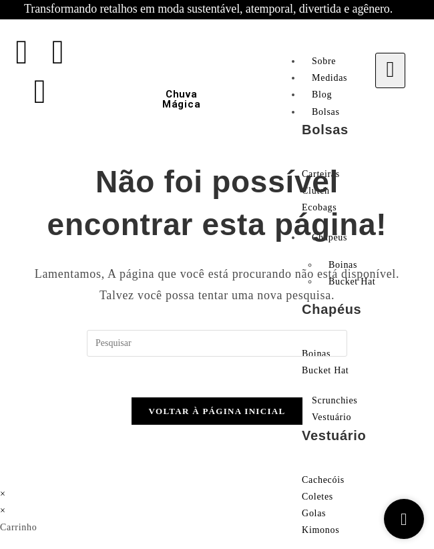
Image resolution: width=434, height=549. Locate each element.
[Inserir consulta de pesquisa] (217, 343)
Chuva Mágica (181, 99)
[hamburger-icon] (390, 70)
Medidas (329, 78)
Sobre (324, 61)
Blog (322, 94)
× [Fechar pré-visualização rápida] (3, 494)
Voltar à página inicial (217, 411)
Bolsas (326, 112)
